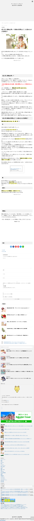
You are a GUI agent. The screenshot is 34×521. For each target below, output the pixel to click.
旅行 (1, 463)
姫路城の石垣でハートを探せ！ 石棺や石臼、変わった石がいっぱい (16, 435)
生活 (1, 470)
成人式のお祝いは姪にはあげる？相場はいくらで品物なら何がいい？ (15, 343)
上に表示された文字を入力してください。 (9, 287)
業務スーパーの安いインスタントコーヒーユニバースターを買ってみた (18, 378)
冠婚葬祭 (2, 475)
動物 (1, 474)
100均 (2, 473)
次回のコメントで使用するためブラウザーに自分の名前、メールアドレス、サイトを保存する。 (17, 284)
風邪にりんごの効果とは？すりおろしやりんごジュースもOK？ (16, 432)
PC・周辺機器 (3, 472)
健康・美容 (3, 469)
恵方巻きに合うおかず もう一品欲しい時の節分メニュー (17, 314)
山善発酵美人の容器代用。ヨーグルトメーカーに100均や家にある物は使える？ (14, 492)
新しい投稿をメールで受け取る (7, 296)
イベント (2, 464)
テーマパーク (3, 465)
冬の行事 (2, 481)
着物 (5, 251)
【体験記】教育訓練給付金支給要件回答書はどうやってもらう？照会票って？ (18, 438)
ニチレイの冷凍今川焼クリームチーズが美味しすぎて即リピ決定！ (17, 357)
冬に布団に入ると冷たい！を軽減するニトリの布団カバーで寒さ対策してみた (19, 371)
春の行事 (2, 480)
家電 (1, 460)
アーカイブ (3, 484)
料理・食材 (3, 466)
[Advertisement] (17, 14)
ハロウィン (3, 476)
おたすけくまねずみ (17, 5)
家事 (1, 468)
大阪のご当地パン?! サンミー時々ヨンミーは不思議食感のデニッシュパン (13, 504)
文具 (1, 461)
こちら (8, 400)
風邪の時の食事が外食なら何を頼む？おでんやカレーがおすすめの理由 (17, 441)
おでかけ (2, 462)
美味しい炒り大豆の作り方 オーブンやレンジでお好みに (17, 321)
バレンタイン (3, 478)
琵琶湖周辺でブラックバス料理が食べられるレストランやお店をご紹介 (17, 454)
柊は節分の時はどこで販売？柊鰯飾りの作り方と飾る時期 (17, 328)
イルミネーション (4, 479)
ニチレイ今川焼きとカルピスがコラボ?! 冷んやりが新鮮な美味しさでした (19, 364)
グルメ (2, 467)
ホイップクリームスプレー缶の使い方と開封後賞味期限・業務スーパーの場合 (14, 489)
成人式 (3, 251)
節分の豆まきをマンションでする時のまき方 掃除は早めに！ (18, 335)
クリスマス (3, 477)
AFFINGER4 (2, 520)
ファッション (3, 459)
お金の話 (2, 471)
